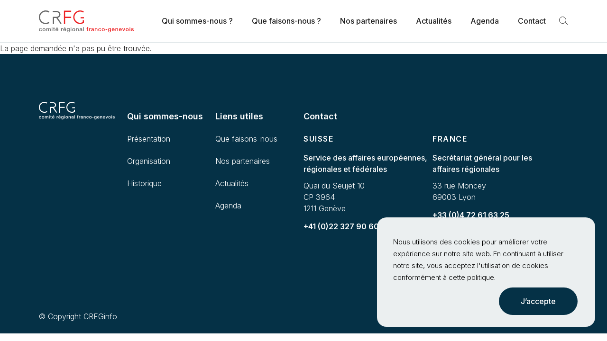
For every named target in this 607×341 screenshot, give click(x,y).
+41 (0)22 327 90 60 (341, 226)
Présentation (148, 139)
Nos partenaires (368, 21)
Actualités (433, 21)
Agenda (484, 21)
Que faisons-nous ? (286, 21)
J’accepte (538, 301)
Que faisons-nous (246, 139)
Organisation (148, 161)
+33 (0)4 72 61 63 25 (470, 215)
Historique (144, 183)
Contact (532, 21)
